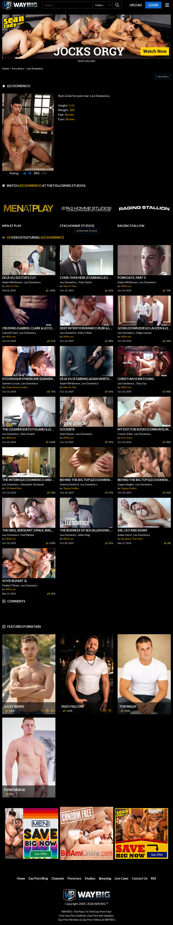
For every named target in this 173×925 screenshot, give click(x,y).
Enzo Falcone (72, 706)
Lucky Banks (14, 706)
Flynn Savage (14, 790)
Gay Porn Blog (38, 878)
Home (5, 68)
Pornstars (74, 878)
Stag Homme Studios (17, 387)
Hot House (127, 437)
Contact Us (139, 878)
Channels (57, 878)
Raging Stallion (71, 488)
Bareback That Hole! (132, 538)
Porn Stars (18, 68)
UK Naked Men (14, 488)
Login (153, 5)
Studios (90, 878)
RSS (153, 878)
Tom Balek (127, 706)
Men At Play (12, 286)
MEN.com (126, 286)
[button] (102, 5)
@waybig (105, 878)
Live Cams (121, 878)
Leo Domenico (35, 68)
